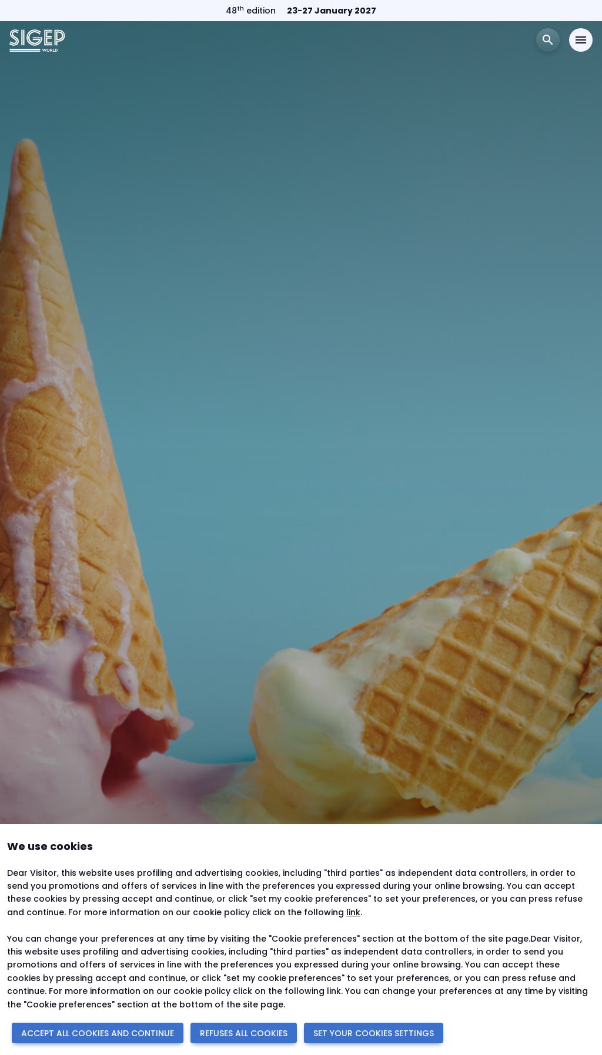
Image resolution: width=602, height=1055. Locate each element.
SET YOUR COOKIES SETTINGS (373, 1033)
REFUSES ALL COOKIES (243, 1033)
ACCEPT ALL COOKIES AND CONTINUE (97, 1033)
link (353, 912)
